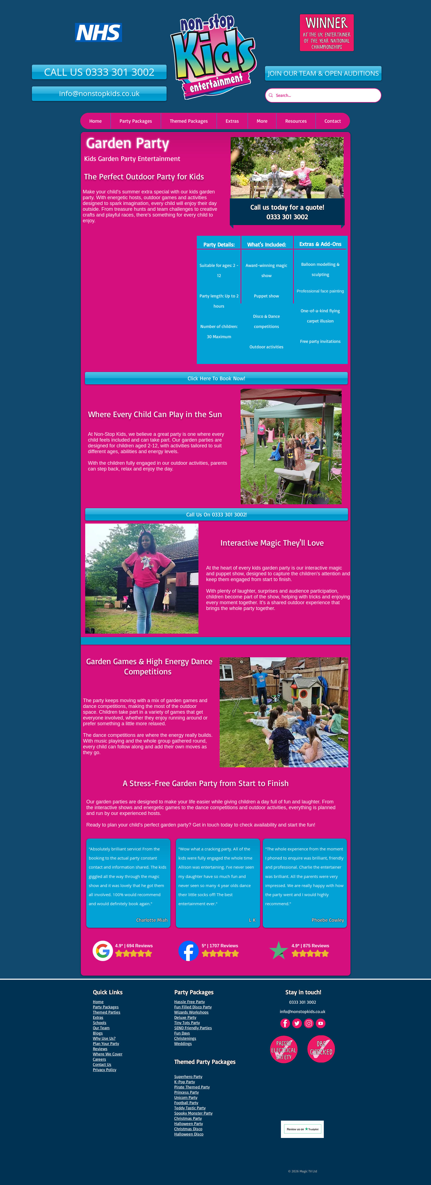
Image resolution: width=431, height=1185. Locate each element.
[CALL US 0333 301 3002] (99, 72)
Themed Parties (106, 1012)
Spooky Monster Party (193, 1113)
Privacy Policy (104, 1069)
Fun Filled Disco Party (193, 1006)
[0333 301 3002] (302, 1002)
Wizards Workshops (191, 1012)
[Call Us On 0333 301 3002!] (216, 514)
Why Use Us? (104, 1038)
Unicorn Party (185, 1097)
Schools (99, 1022)
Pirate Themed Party (192, 1087)
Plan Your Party (106, 1043)
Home (98, 1001)
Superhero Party (188, 1076)
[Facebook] (285, 1023)
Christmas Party (188, 1118)
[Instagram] (309, 1023)
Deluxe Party (185, 1017)
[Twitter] (297, 1023)
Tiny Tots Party (187, 1022)
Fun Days (182, 1033)
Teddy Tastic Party (190, 1107)
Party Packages (106, 1006)
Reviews (100, 1048)
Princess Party (186, 1092)
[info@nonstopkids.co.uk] (99, 93)
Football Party (186, 1102)
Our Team (101, 1027)
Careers (99, 1059)
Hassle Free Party (189, 1001)
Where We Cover (107, 1054)
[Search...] (322, 95)
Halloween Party (188, 1123)
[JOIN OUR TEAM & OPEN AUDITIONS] (323, 73)
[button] (262, 121)
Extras (98, 1017)
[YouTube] (320, 1023)
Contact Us (102, 1064)
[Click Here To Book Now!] (216, 378)
